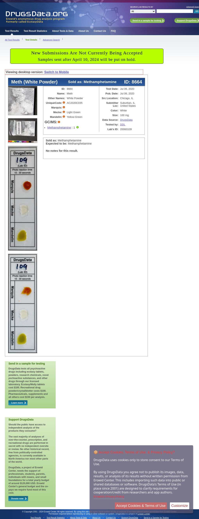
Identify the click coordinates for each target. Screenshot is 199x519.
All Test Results (12, 40)
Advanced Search (51, 40)
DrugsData (126, 119)
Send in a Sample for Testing (156, 518)
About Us (83, 31)
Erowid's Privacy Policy (109, 496)
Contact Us (100, 31)
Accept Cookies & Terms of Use (141, 506)
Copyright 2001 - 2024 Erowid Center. (40, 512)
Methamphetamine (59, 127)
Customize (179, 506)
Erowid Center (143, 514)
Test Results (12, 31)
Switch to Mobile (56, 72)
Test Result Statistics (35, 31)
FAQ (113, 31)
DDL (122, 124)
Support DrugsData (129, 518)
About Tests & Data (62, 31)
